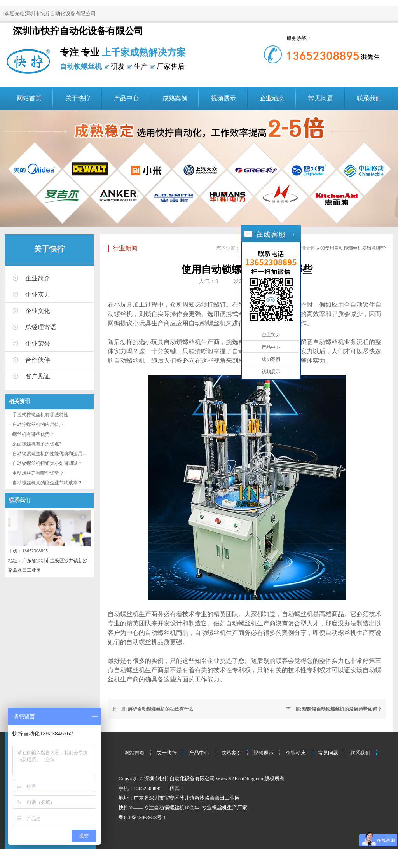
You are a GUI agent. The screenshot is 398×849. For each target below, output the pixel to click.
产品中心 (126, 98)
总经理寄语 (40, 327)
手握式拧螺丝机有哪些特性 (40, 415)
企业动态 (272, 98)
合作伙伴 (37, 359)
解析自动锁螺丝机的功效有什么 (160, 709)
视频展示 (223, 98)
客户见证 (37, 376)
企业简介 (37, 278)
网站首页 (29, 98)
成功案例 (271, 359)
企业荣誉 (37, 343)
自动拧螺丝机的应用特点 (38, 424)
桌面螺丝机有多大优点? (36, 444)
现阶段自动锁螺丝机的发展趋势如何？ (342, 709)
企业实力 (37, 294)
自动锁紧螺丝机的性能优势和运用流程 (52, 453)
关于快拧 (77, 98)
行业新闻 (125, 248)
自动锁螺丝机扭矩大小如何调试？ (47, 463)
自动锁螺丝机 (169, 808)
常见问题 (320, 98)
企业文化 (37, 310)
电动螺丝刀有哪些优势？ (38, 473)
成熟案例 (174, 98)
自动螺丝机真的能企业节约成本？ (47, 483)
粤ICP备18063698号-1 (142, 817)
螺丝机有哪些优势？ (33, 434)
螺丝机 (219, 808)
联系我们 (369, 98)
